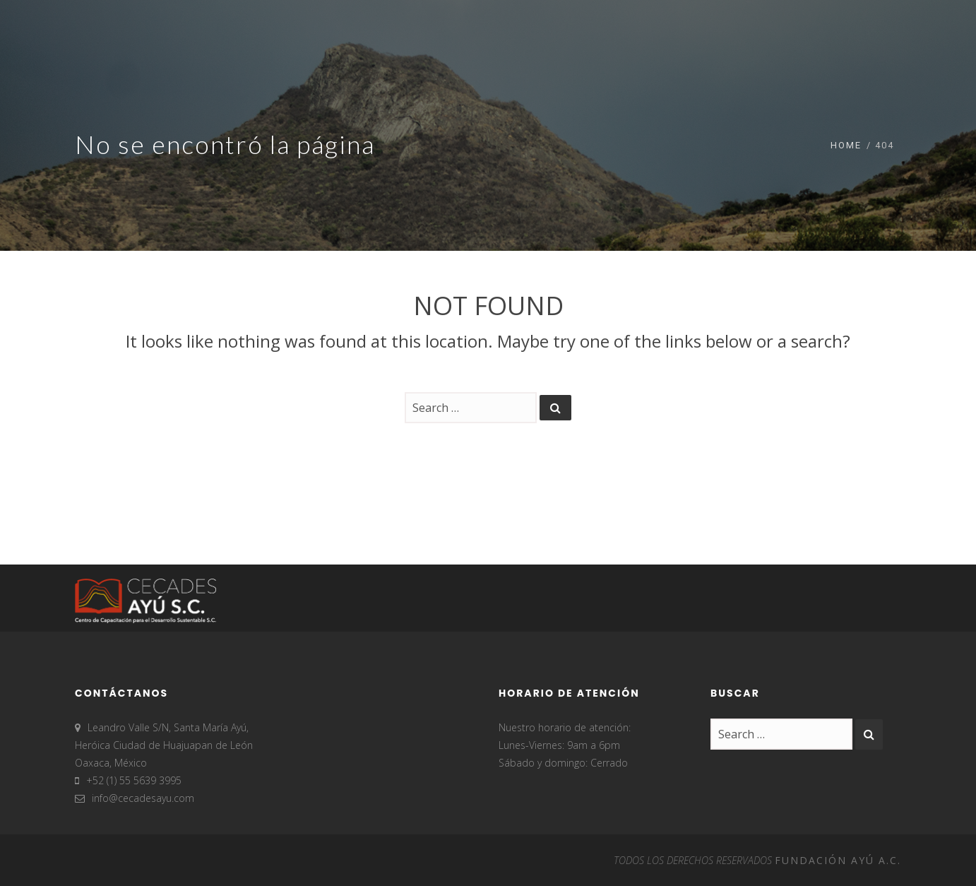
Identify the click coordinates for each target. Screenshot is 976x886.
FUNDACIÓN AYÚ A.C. (838, 860)
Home (846, 145)
